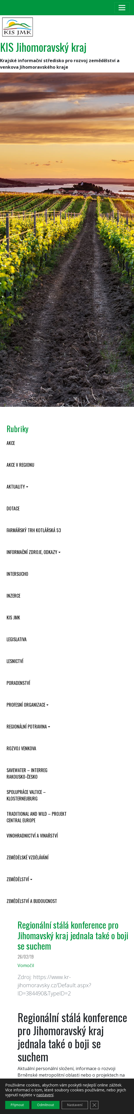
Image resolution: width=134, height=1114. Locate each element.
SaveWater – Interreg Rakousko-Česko (27, 773)
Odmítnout (45, 1105)
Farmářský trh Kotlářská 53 (34, 530)
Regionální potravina (27, 726)
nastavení (44, 1094)
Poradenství (18, 683)
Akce (11, 443)
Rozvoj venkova (21, 748)
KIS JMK (13, 617)
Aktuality (16, 486)
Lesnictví (15, 661)
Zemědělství (18, 879)
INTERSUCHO (17, 574)
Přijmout (17, 1105)
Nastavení (74, 1105)
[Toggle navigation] (122, 7)
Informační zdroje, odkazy (32, 552)
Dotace (13, 508)
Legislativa (17, 639)
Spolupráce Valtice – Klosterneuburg (26, 795)
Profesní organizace (26, 704)
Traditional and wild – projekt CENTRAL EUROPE (37, 817)
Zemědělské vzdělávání (28, 857)
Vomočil (26, 965)
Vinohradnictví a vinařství (32, 835)
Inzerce (13, 595)
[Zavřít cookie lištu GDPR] (94, 1105)
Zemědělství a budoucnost (32, 901)
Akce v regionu (20, 465)
